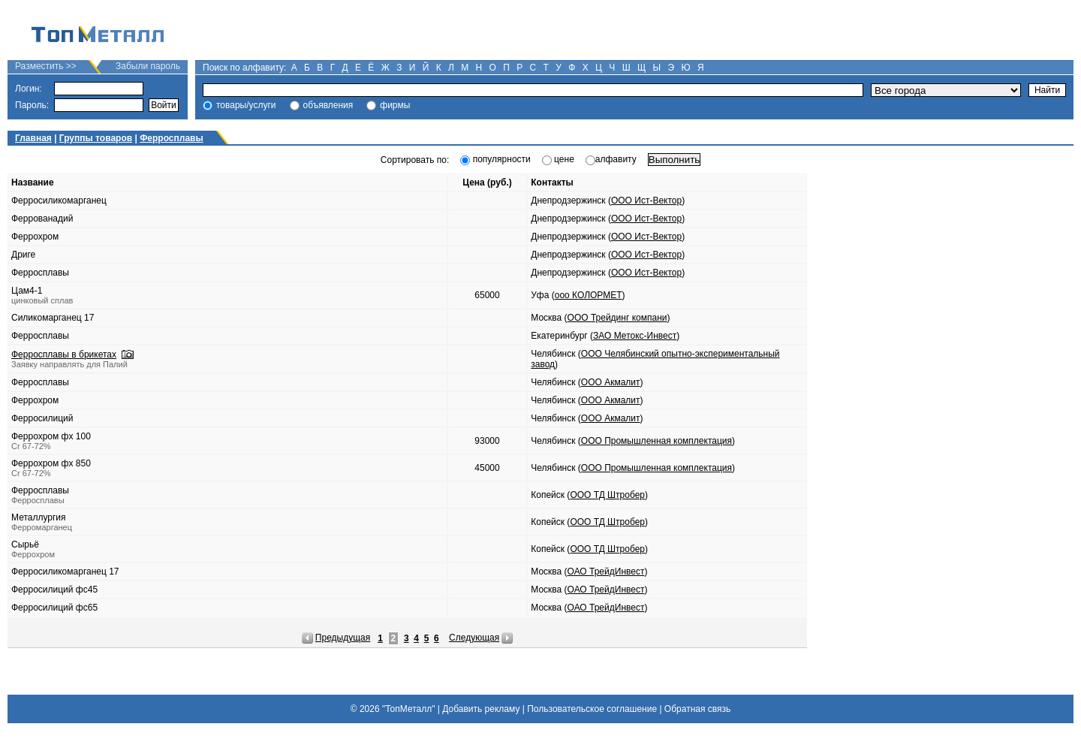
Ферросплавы (171, 138)
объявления (328, 105)
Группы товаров (95, 138)
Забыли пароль (148, 66)
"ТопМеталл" (408, 709)
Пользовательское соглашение (592, 709)
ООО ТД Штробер (607, 495)
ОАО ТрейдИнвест (606, 571)
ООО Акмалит (610, 382)
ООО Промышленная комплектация (656, 441)
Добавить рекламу (480, 709)
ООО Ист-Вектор (646, 200)
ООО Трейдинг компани (617, 317)
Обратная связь (697, 709)
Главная (33, 138)
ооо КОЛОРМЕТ (588, 295)
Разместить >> (46, 66)
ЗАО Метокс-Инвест (634, 335)
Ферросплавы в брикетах (63, 354)
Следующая (474, 637)
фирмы (395, 105)
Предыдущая (342, 637)
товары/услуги (246, 105)
